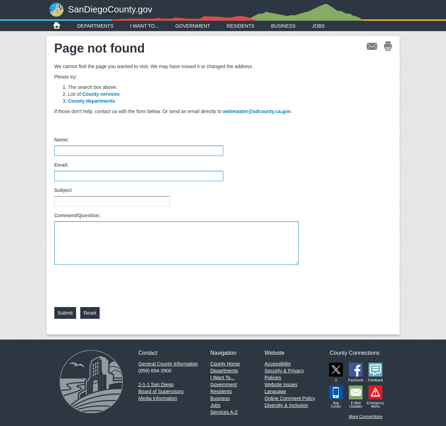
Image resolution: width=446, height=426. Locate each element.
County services (101, 94)
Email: (61, 165)
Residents (240, 26)
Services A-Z (224, 412)
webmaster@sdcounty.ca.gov (257, 111)
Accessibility (278, 364)
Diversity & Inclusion (286, 405)
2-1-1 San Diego (156, 384)
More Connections (365, 416)
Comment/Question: (77, 215)
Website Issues (281, 384)
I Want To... (144, 26)
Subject (63, 190)
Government (192, 26)
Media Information (157, 398)
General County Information (168, 364)
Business (283, 26)
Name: (61, 139)
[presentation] (107, 281)
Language (275, 391)
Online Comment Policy (290, 398)
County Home (225, 364)
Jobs (318, 26)
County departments (91, 101)
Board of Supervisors (161, 391)
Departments (96, 26)
